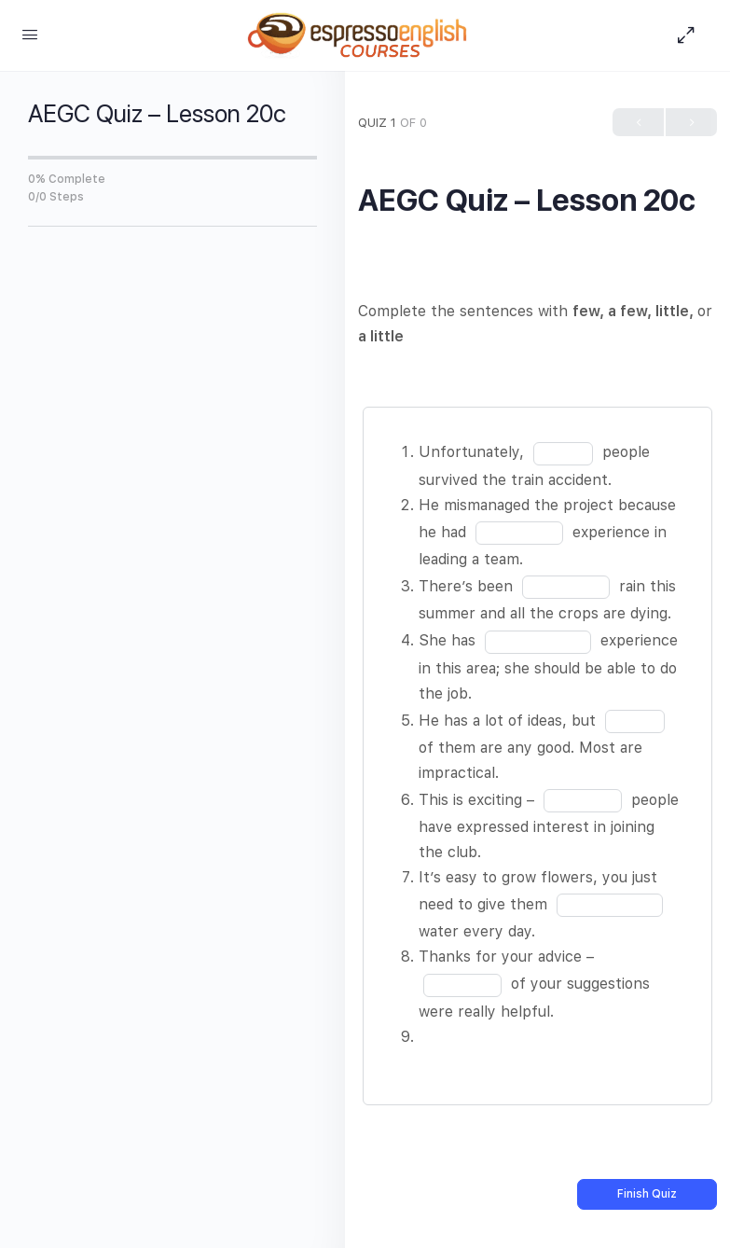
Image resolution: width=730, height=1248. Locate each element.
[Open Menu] (30, 34)
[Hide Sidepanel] (691, 35)
